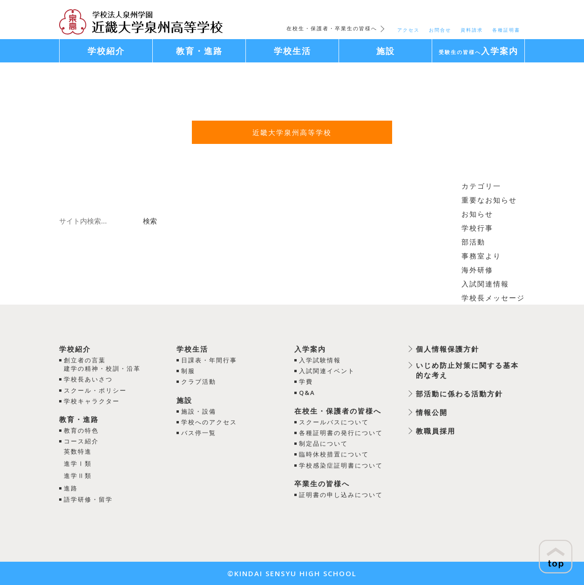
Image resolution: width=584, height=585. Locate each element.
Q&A (307, 392)
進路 (71, 488)
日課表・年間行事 (209, 360)
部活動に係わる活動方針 (459, 393)
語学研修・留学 (88, 499)
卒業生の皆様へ (322, 483)
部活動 (473, 241)
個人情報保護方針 (447, 349)
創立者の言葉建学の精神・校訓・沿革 (102, 364)
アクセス (408, 30)
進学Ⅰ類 (78, 463)
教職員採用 (435, 430)
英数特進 (78, 451)
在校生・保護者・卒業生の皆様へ (331, 28)
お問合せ (440, 30)
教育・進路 (79, 419)
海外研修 (477, 269)
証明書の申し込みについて (341, 494)
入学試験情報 (320, 360)
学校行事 (477, 227)
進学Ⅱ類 (78, 475)
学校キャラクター (92, 401)
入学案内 (310, 349)
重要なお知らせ (489, 199)
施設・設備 (198, 411)
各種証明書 (506, 30)
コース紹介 (81, 441)
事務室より (481, 255)
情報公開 (432, 412)
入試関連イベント (327, 371)
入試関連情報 (485, 283)
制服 (188, 371)
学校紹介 (75, 349)
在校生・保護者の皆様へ (337, 410)
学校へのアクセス (209, 422)
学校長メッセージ (493, 297)
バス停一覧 (198, 433)
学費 (306, 381)
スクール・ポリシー (95, 390)
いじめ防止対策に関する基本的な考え (467, 370)
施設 (184, 400)
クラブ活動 (198, 381)
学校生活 (192, 349)
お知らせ (477, 213)
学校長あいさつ (88, 379)
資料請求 (472, 30)
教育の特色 (81, 430)
